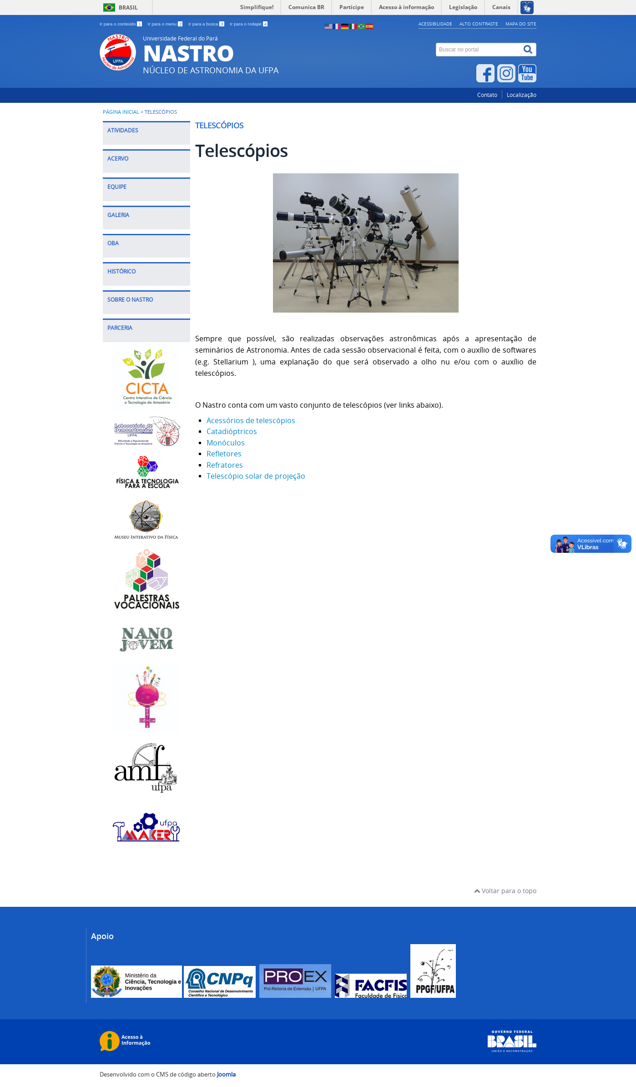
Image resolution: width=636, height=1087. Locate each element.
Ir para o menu (165, 23)
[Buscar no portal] (478, 49)
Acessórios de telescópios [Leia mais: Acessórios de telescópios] (251, 420)
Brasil (128, 7)
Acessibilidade (435, 23)
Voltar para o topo (505, 890)
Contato (487, 95)
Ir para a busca (206, 23)
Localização (521, 95)
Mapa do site (520, 23)
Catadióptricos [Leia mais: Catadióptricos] (232, 431)
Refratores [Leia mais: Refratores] (225, 465)
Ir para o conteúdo (121, 23)
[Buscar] (528, 49)
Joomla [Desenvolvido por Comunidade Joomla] (226, 1074)
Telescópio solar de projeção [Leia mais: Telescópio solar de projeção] (256, 476)
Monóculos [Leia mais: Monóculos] (226, 443)
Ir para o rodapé (249, 23)
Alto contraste (478, 23)
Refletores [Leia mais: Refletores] (224, 454)
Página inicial (121, 112)
